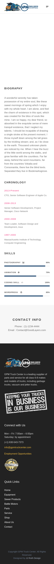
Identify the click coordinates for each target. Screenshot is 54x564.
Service (8, 513)
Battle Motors (11, 504)
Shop (7, 517)
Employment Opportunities (18, 453)
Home (7, 490)
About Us (9, 522)
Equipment (9, 494)
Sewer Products (12, 499)
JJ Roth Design (33, 558)
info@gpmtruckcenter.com (17, 447)
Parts (7, 508)
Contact (8, 527)
